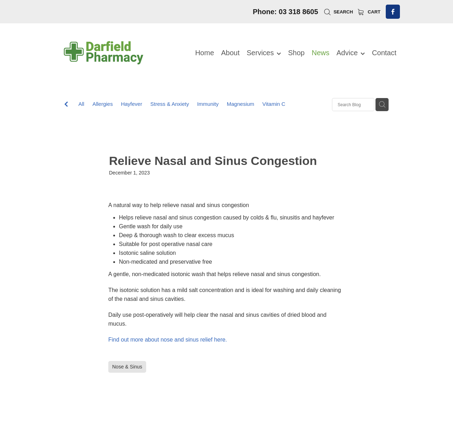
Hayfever (131, 104)
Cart (369, 12)
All (81, 104)
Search (338, 12)
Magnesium (240, 104)
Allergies (102, 104)
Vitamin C (273, 104)
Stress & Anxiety (169, 104)
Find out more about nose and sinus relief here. (167, 340)
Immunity (208, 104)
